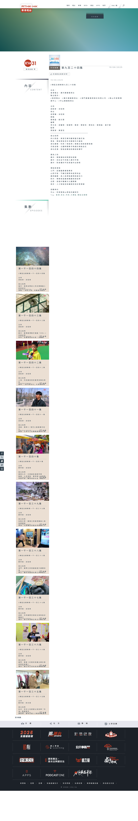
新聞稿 (23, 783)
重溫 (91, 6)
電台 (73, 6)
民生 (63, 195)
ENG (113, 5)
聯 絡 (85, 723)
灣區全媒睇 (83, 195)
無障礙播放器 (93, 783)
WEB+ (85, 6)
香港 (58, 195)
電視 (67, 6)
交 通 (28, 723)
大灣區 (74, 195)
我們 (103, 6)
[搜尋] (123, 5)
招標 (41, 783)
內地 (68, 195)
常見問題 (67, 783)
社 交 (56, 723)
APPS (97, 6)
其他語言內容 (109, 783)
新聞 (79, 6)
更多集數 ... (19, 718)
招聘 (32, 783)
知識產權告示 (53, 783)
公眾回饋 (113, 724)
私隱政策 (79, 783)
